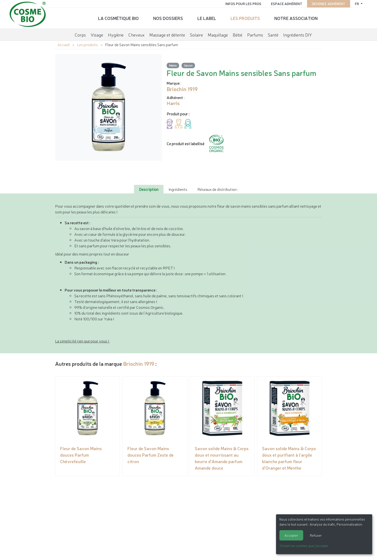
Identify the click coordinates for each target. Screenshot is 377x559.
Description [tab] (148, 189)
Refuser (316, 535)
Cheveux (136, 34)
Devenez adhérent (328, 3)
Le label (206, 18)
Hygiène (116, 34)
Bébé (237, 34)
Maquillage (218, 34)
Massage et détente (167, 34)
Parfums (255, 34)
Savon (188, 65)
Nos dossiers (168, 18)
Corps (80, 34)
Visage (97, 34)
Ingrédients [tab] (178, 189)
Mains (173, 65)
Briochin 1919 (138, 363)
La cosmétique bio (118, 18)
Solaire (196, 34)
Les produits (245, 18)
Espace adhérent (286, 3)
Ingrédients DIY (297, 34)
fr (357, 3)
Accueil (63, 44)
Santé (273, 34)
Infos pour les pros (243, 3)
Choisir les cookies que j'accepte (304, 545)
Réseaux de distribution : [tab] (217, 189)
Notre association (296, 18)
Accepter (291, 535)
